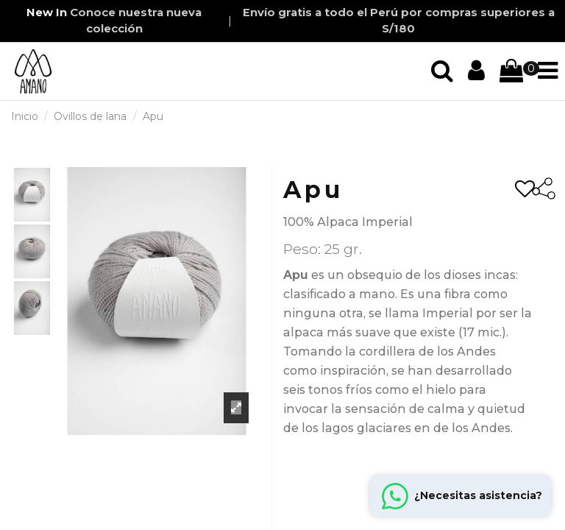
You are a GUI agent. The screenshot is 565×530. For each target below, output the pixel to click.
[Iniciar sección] (442, 71)
